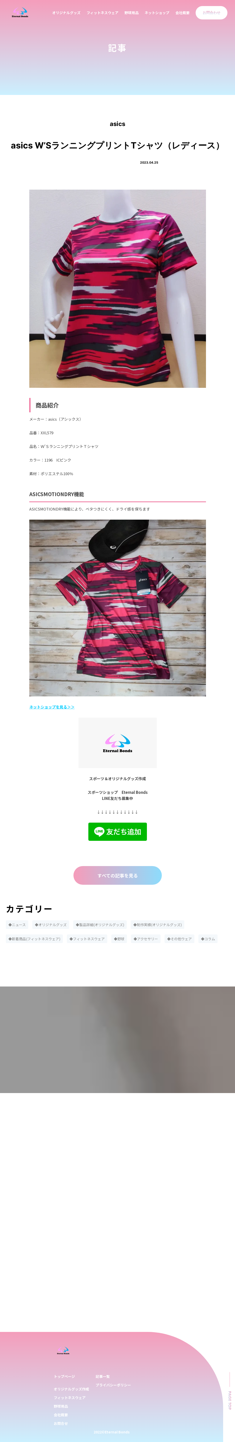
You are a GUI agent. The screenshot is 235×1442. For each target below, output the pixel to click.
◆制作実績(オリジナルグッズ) (157, 924)
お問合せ (61, 1423)
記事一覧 (103, 1376)
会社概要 (182, 12)
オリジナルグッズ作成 (71, 1389)
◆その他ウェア (179, 938)
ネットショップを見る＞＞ (52, 707)
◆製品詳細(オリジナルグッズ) (100, 924)
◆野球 (119, 938)
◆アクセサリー (146, 938)
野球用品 (131, 12)
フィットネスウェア (102, 12)
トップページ (64, 1376)
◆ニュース (17, 924)
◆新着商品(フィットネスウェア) (34, 938)
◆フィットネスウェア (87, 938)
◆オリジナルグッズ (51, 924)
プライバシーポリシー (113, 1384)
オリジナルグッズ (66, 12)
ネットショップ (157, 12)
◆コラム (208, 938)
